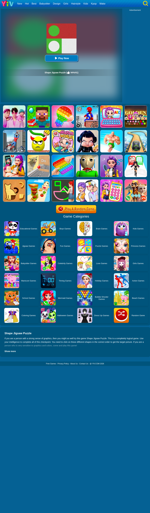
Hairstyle (76, 3)
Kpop (94, 3)
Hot (27, 3)
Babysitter (44, 3)
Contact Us (83, 364)
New (19, 3)
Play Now (61, 58)
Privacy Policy (63, 364)
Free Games (51, 364)
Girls (65, 3)
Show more (10, 351)
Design (56, 3)
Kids (85, 3)
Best (34, 3)
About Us (74, 364)
